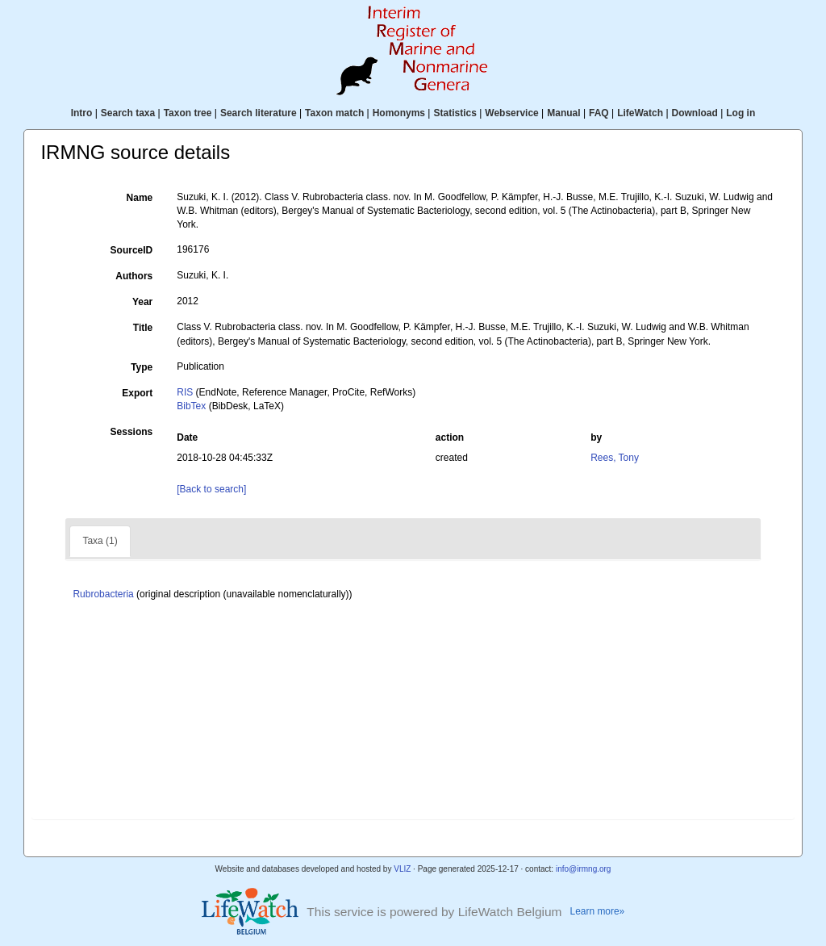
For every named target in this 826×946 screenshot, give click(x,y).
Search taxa (128, 113)
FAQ (599, 113)
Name (140, 197)
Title (142, 327)
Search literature (258, 113)
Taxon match (334, 113)
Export (137, 393)
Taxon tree (188, 113)
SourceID (132, 250)
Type (141, 367)
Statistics (454, 113)
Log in (740, 113)
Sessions (132, 431)
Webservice (512, 113)
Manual (563, 113)
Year (142, 302)
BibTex (191, 406)
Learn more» (597, 911)
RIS (185, 392)
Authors (133, 276)
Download (695, 113)
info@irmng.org (583, 868)
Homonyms (399, 113)
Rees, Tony (614, 457)
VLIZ (402, 868)
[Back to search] (211, 489)
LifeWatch (640, 113)
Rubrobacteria (103, 594)
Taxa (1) (99, 540)
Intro (82, 113)
